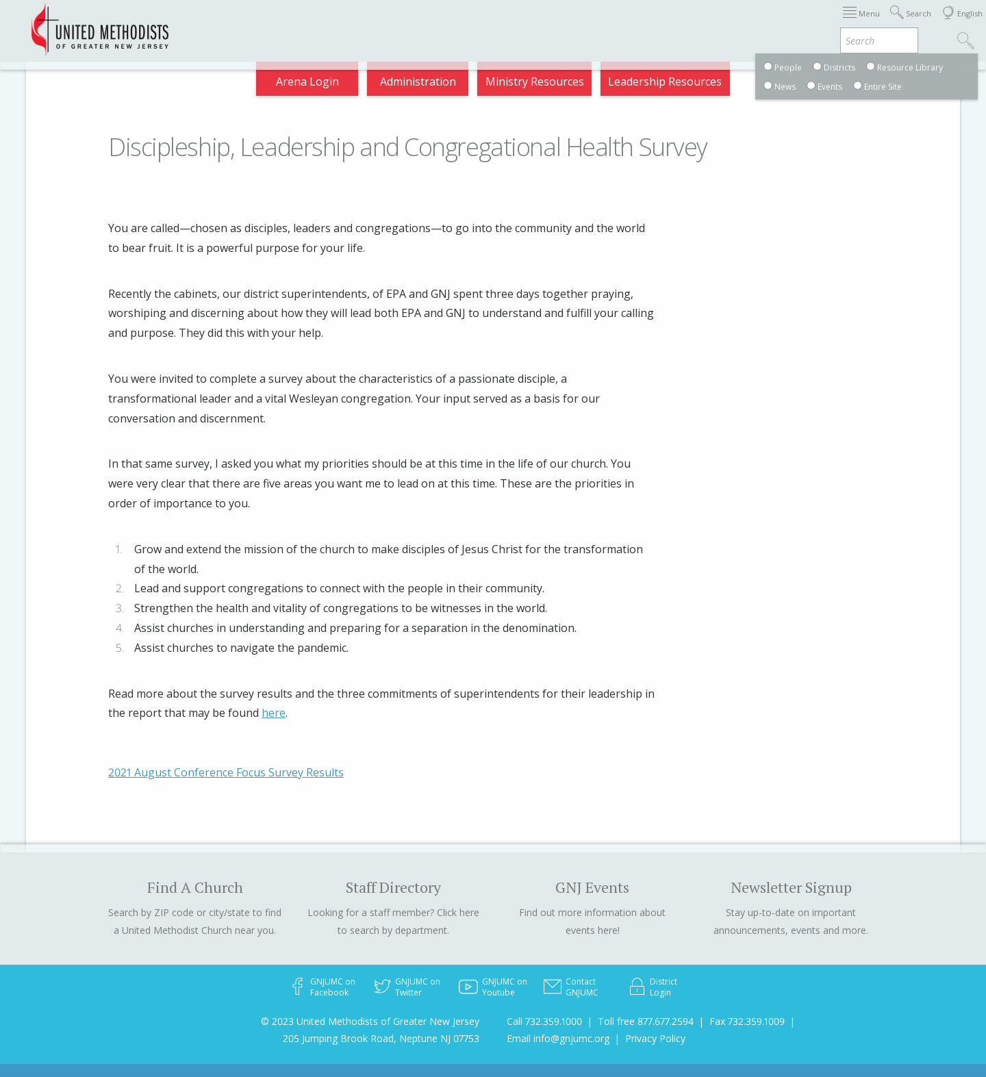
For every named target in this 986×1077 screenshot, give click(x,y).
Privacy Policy (655, 1038)
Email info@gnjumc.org (558, 1038)
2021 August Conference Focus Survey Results (226, 772)
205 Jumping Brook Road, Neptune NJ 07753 (381, 1038)
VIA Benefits (788, 23)
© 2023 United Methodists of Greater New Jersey (370, 1021)
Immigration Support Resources (433, 23)
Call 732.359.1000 (544, 1021)
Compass (862, 23)
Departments (704, 23)
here (274, 712)
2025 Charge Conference (267, 23)
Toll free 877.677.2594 (646, 1021)
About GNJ (562, 23)
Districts (629, 23)
